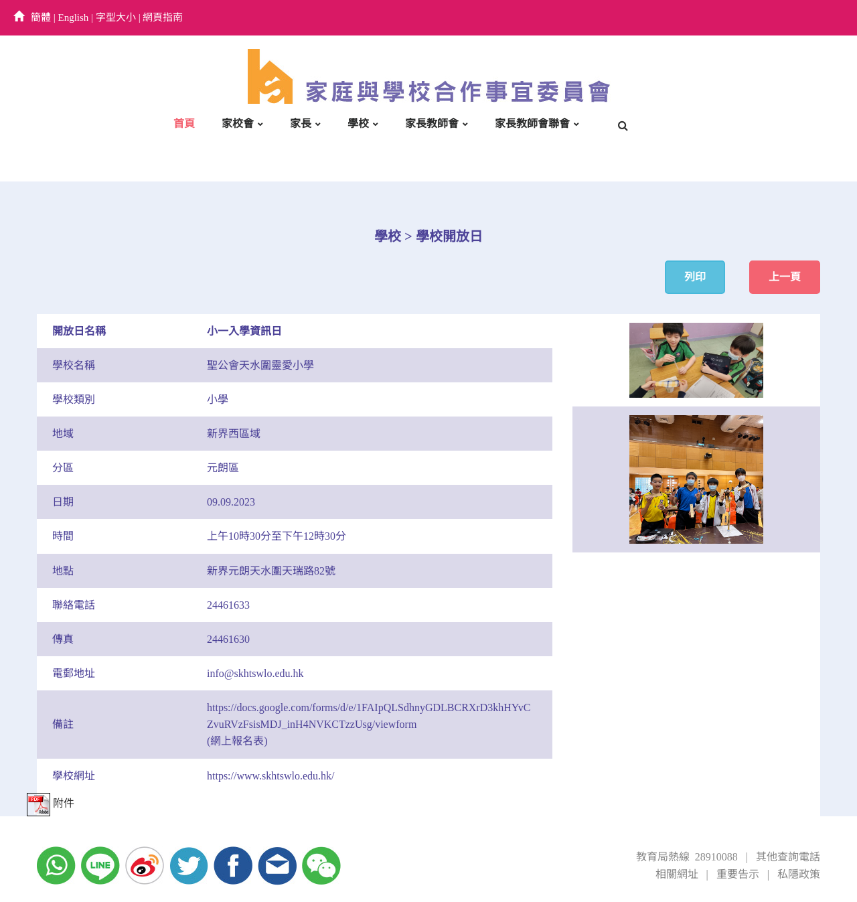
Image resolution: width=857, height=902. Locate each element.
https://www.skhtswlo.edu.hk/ (271, 775)
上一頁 (785, 277)
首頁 (184, 123)
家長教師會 (432, 123)
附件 (50, 803)
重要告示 (737, 874)
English (73, 17)
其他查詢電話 (788, 856)
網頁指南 (163, 17)
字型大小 (116, 17)
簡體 (41, 17)
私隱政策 (798, 874)
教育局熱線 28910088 (687, 856)
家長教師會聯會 (532, 123)
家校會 (238, 123)
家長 (300, 123)
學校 (358, 123)
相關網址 (676, 874)
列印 (695, 277)
